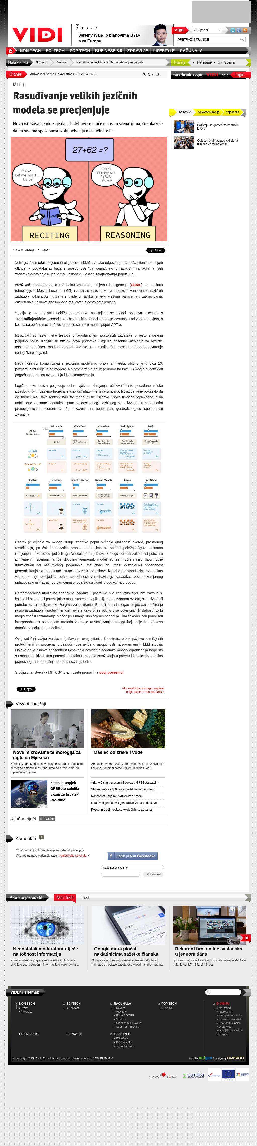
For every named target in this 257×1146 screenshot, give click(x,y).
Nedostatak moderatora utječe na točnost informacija (45, 951)
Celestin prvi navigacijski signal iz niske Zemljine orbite (217, 142)
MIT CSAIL (47, 819)
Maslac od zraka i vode (118, 752)
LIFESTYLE (122, 1034)
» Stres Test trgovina (126, 1026)
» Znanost (73, 1007)
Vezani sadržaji (25, 249)
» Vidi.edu (120, 1019)
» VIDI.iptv (120, 1011)
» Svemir (166, 1007)
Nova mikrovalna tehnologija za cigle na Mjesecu (47, 755)
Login (239, 75)
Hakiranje (204, 62)
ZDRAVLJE (74, 1034)
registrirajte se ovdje (72, 855)
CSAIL (136, 285)
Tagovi (45, 249)
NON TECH (27, 1003)
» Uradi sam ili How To (127, 1022)
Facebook (239, 30)
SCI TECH (74, 1003)
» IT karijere (121, 1038)
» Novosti (119, 1007)
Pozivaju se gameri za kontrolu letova (217, 126)
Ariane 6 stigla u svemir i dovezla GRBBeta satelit (124, 782)
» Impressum (224, 1011)
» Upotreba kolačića (228, 1022)
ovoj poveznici (111, 672)
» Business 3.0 (123, 1042)
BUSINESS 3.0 (29, 1034)
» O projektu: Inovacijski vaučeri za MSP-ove (229, 1030)
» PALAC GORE (124, 1015)
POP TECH (169, 1003)
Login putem (135, 856)
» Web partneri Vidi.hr (229, 1015)
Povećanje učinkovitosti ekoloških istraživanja (121, 809)
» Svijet (23, 1007)
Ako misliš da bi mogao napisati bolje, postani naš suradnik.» (143, 690)
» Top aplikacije (123, 1046)
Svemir (229, 62)
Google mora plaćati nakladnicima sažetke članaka (126, 951)
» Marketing (223, 1007)
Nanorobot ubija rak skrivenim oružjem (117, 796)
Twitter (233, 30)
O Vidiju (222, 1003)
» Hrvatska (25, 1011)
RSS (245, 30)
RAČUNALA (122, 1003)
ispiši (157, 74)
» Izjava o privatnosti (228, 1019)
